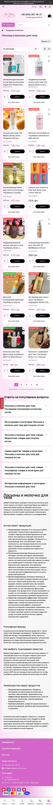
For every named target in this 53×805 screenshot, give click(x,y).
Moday (14, 635)
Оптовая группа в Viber (34, 17)
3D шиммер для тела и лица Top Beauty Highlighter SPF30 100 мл (38, 300)
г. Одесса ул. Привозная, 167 (11, 778)
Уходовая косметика (14, 30)
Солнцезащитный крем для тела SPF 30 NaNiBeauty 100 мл (38, 245)
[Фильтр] (2, 403)
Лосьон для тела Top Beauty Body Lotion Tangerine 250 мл (12, 135)
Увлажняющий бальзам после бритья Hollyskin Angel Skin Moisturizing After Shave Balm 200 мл (13, 82)
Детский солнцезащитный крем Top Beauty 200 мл (13, 299)
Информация (26, 742)
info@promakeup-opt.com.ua (15, 768)
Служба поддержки (26, 748)
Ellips (43, 633)
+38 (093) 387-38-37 (12, 765)
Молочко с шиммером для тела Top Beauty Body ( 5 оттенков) (38, 354)
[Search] (34, 25)
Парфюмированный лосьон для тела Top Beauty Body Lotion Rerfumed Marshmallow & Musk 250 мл (38, 82)
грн (40, 6)
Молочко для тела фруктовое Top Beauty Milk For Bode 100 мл (13, 354)
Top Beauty (36, 633)
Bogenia (27, 633)
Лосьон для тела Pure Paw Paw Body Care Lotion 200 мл (38, 190)
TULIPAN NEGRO (24, 635)
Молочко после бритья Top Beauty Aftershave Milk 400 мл (38, 135)
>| (37, 385)
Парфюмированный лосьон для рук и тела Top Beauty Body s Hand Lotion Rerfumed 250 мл (13, 245)
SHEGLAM (7, 635)
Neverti (40, 635)
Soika (34, 635)
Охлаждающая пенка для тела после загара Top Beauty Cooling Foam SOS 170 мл (13, 190)
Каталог (26, 755)
